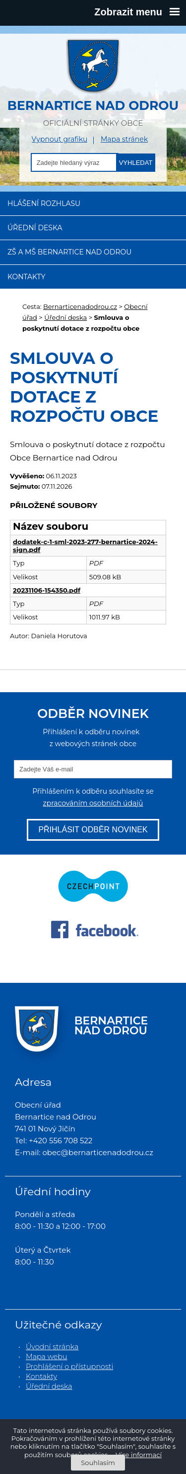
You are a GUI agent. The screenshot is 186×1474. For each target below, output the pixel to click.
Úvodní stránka (52, 1346)
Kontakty (26, 276)
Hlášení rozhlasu (43, 203)
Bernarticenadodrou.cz (80, 306)
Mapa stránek (124, 139)
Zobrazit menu (137, 11)
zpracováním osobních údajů (93, 803)
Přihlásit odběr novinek (92, 829)
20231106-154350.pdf (46, 590)
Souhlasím (98, 1463)
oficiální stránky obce (93, 83)
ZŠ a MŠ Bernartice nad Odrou (69, 252)
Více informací (139, 1455)
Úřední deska (34, 227)
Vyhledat (136, 162)
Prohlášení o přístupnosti (69, 1366)
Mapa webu (46, 1356)
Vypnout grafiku (60, 139)
